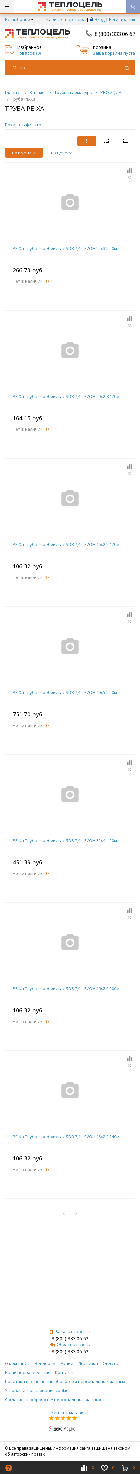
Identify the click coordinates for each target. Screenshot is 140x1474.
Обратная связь (70, 1344)
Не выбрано (19, 19)
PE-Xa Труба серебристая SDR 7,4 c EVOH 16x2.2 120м (66, 544)
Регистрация (122, 19)
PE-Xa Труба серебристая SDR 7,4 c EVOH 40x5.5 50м (65, 692)
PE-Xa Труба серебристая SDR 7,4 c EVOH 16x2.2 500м (66, 988)
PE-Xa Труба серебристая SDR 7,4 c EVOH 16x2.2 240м (66, 1136)
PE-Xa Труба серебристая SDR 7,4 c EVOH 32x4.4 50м (65, 840)
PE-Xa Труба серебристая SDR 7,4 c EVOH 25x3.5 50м (65, 248)
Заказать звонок (70, 1331)
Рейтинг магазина (70, 1412)
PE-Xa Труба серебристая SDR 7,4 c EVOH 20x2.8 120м (66, 396)
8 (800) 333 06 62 (115, 34)
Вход (100, 19)
